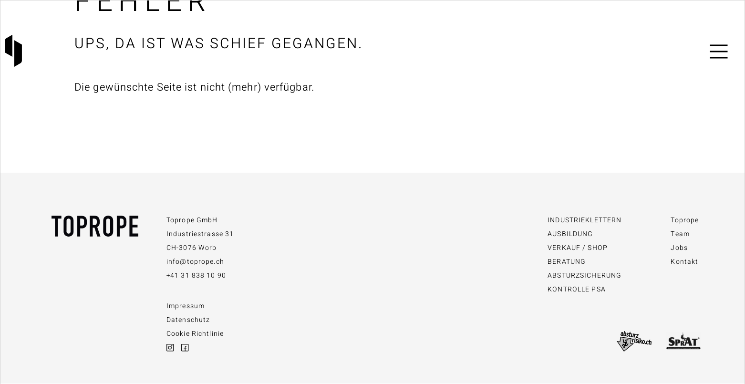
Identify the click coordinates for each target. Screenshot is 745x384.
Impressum (185, 306)
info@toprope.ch (195, 262)
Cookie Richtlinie (195, 334)
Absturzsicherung (584, 275)
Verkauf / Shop (578, 248)
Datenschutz (188, 320)
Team (680, 234)
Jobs (679, 248)
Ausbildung (570, 234)
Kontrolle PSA (577, 289)
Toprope (685, 220)
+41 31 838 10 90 (196, 275)
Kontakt (684, 262)
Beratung (567, 262)
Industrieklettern (584, 220)
